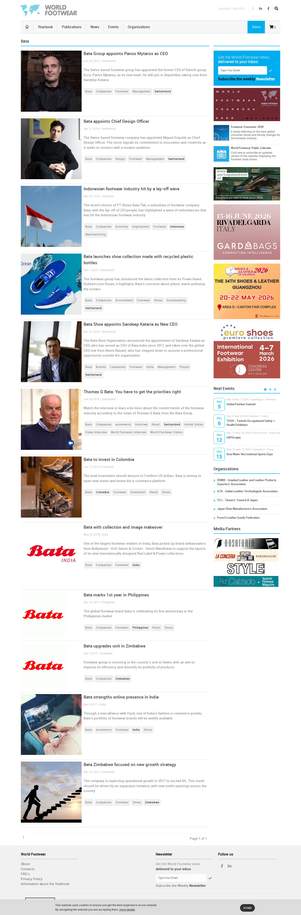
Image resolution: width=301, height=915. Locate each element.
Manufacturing (95, 234)
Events (113, 27)
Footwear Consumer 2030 (247, 127)
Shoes (158, 300)
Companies (104, 91)
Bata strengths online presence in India (121, 697)
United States (193, 424)
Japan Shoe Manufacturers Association (242, 508)
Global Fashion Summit (241, 404)
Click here (236, 152)
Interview (141, 424)
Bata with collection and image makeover (123, 527)
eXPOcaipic (233, 437)
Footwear (122, 91)
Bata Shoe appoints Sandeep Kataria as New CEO (130, 324)
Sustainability (176, 300)
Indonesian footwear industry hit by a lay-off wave (131, 188)
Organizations (139, 27)
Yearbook (45, 27)
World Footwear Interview (128, 432)
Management (142, 91)
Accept (247, 907)
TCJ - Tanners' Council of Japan (237, 500)
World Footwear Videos (166, 432)
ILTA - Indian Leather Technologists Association (247, 491)
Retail (156, 424)
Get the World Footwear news (178, 864)
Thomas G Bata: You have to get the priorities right (132, 391)
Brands (101, 367)
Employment (140, 226)
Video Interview (96, 432)
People (184, 367)
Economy (122, 226)
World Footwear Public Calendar (251, 148)
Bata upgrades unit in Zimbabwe (115, 646)
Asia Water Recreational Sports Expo (249, 454)
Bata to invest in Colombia (109, 459)
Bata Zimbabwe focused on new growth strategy (130, 764)
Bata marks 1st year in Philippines (116, 594)
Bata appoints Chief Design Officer (116, 121)
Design (120, 159)
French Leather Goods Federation (238, 517)
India (150, 367)
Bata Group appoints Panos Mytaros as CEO (126, 53)
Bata (88, 91)
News (94, 27)
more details (127, 909)
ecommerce (123, 424)
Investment (138, 492)
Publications (71, 27)
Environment (124, 300)
